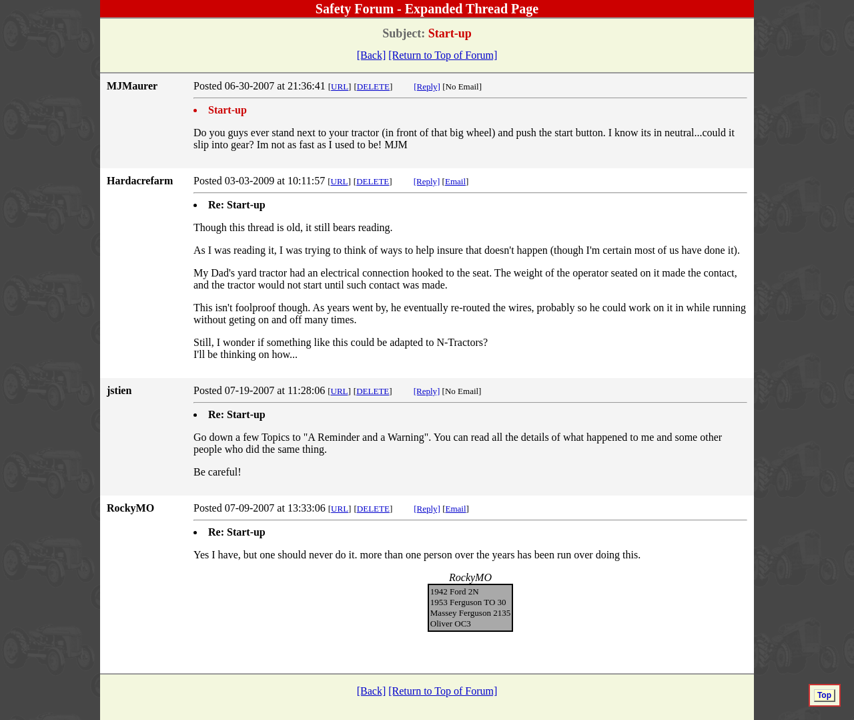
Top (824, 695)
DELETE (373, 86)
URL (339, 86)
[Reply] (427, 86)
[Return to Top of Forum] (442, 55)
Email (455, 181)
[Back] (371, 55)
